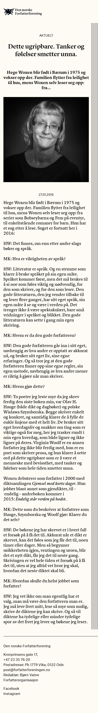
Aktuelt (46, 35)
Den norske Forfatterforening (22, 11)
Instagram (11, 693)
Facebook (11, 688)
